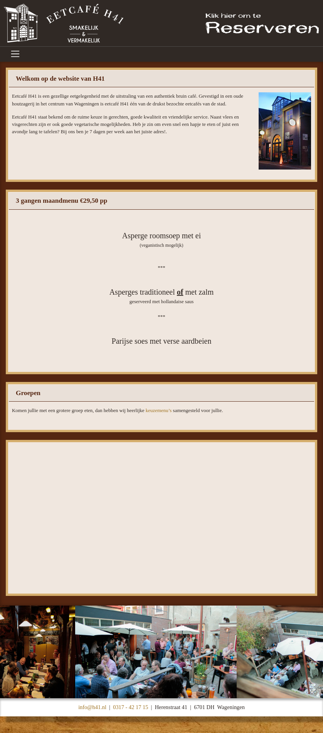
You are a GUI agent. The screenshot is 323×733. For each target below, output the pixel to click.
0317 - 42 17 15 (130, 707)
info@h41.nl (92, 707)
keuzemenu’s (159, 410)
